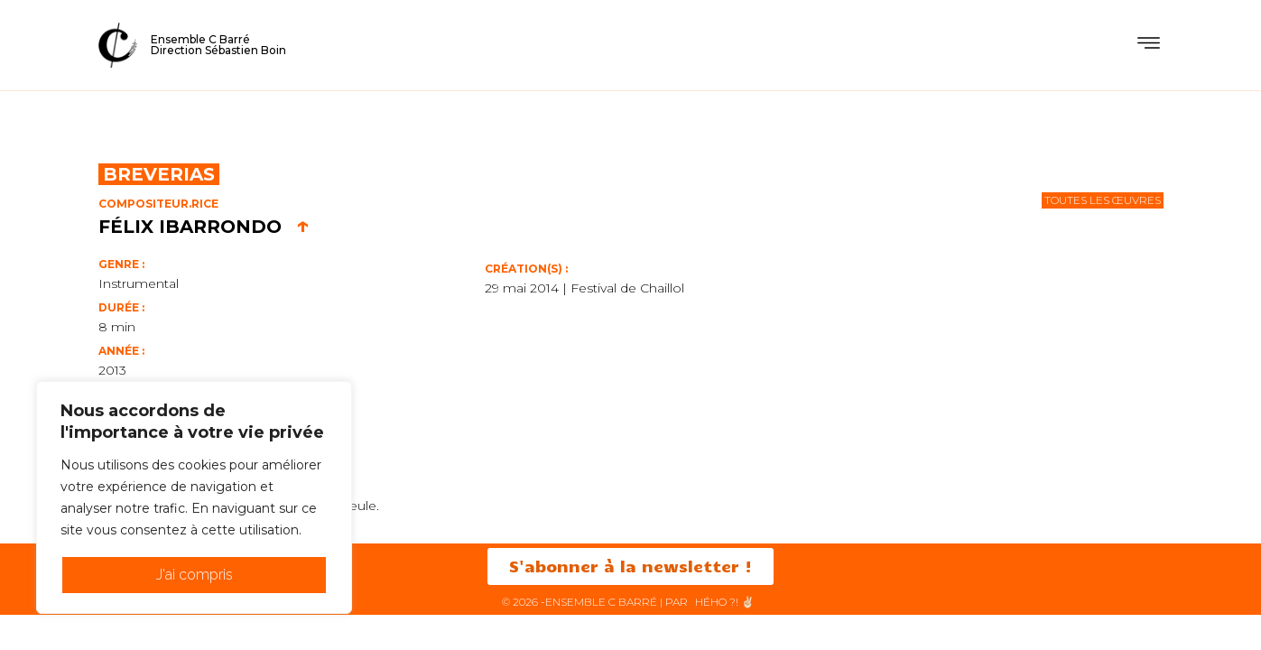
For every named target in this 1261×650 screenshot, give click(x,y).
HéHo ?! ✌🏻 (725, 602)
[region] (194, 497)
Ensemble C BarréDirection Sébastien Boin (218, 44)
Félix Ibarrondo (204, 226)
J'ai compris (194, 574)
